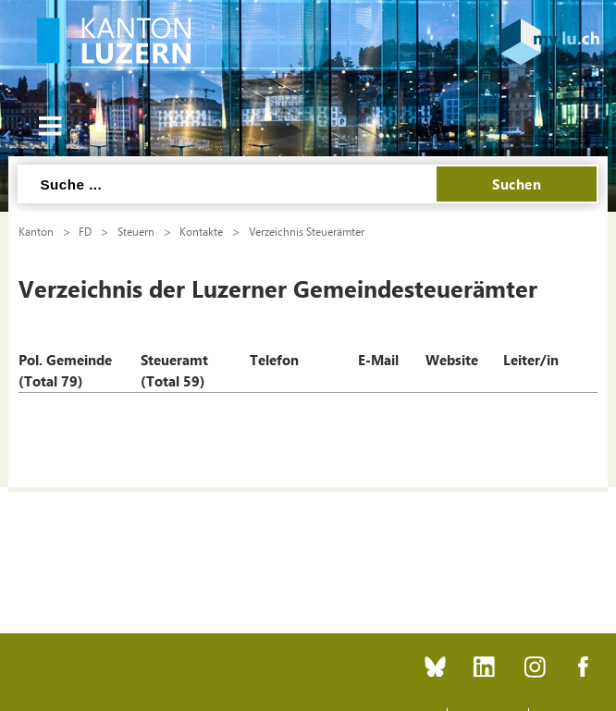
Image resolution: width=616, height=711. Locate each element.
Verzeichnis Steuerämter (306, 231)
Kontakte (201, 231)
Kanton (36, 231)
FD (85, 231)
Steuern (135, 231)
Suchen (516, 184)
